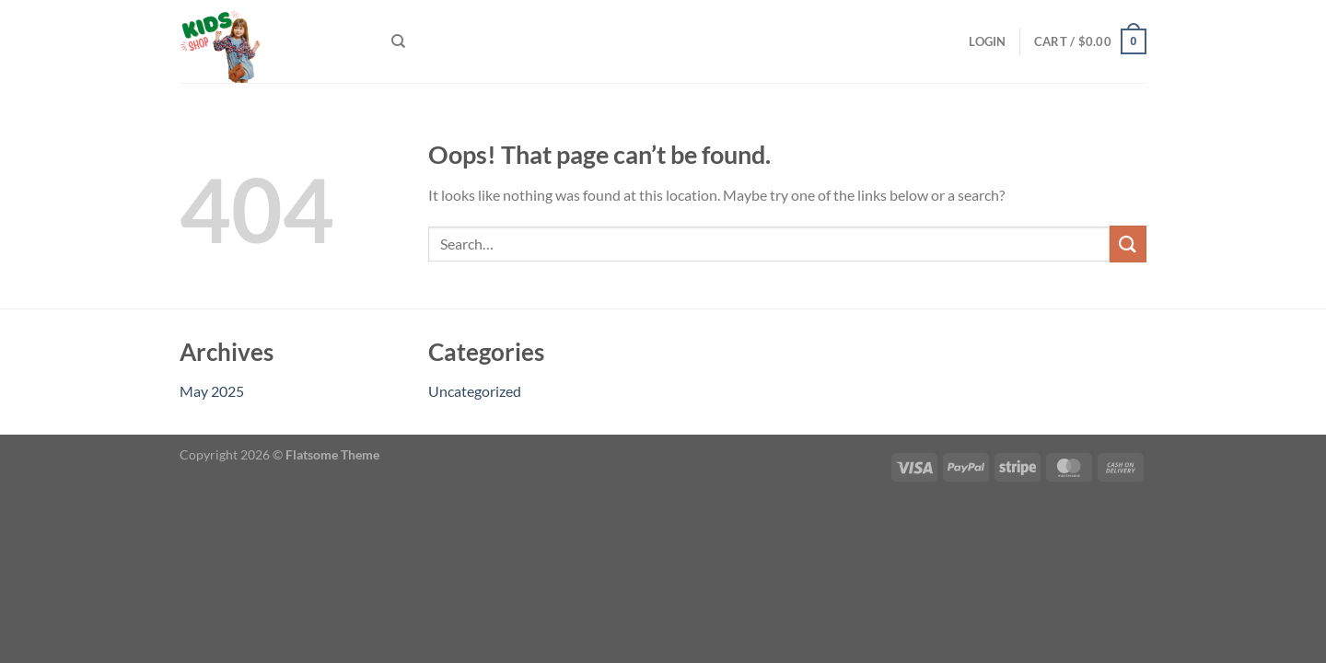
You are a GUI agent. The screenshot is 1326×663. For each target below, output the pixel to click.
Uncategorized (474, 391)
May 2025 (212, 391)
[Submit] (1128, 244)
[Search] (398, 41)
